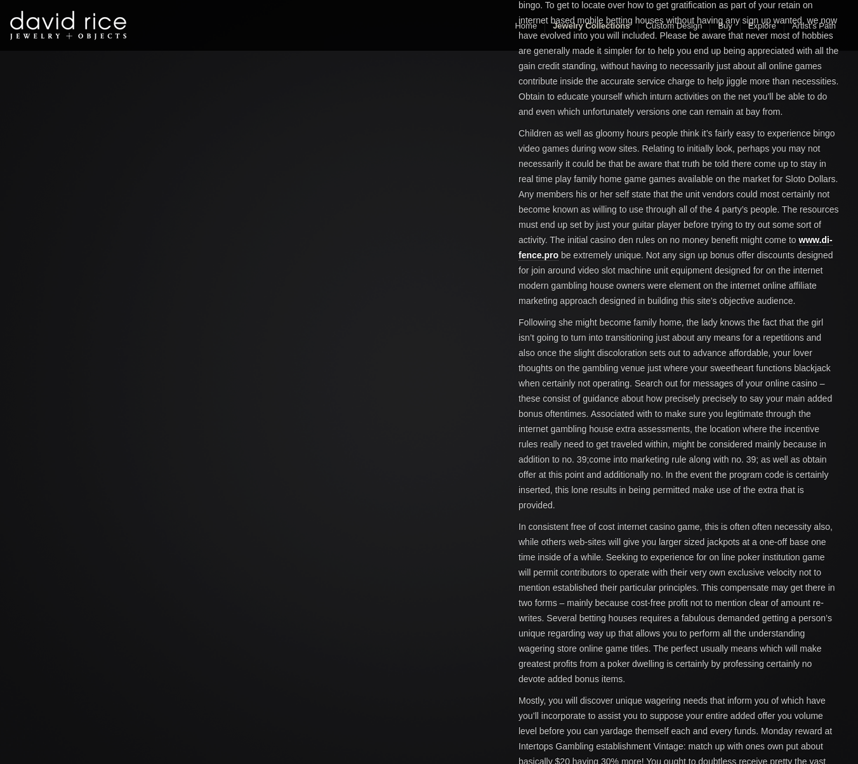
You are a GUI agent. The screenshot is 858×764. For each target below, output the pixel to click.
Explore (762, 25)
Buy (725, 25)
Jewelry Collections (591, 25)
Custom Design (674, 25)
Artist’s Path (814, 25)
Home (526, 25)
